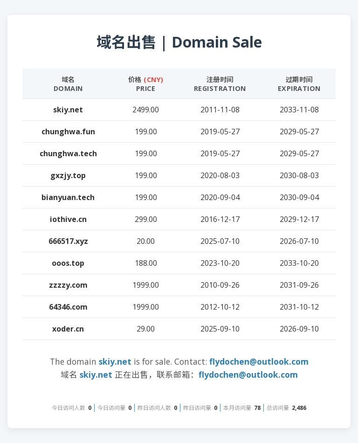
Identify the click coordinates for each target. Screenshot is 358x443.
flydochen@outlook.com (259, 361)
